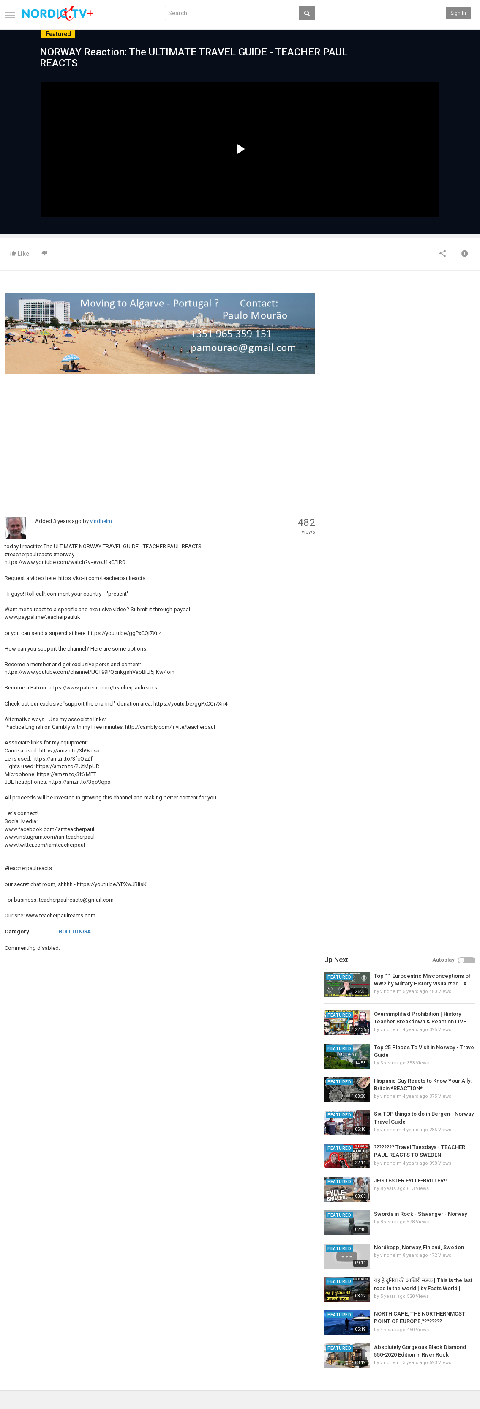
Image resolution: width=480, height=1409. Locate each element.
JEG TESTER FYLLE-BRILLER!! (410, 509)
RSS (89, 1324)
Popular (173, 1315)
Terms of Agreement (29, 1324)
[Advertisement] (160, 441)
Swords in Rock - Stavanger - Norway (420, 542)
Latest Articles (102, 1306)
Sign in (458, 13)
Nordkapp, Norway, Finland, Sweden (419, 575)
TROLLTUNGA (73, 931)
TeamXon (457, 1351)
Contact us (24, 1315)
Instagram (458, 1342)
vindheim (101, 521)
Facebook (457, 1315)
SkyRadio (457, 1306)
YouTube (456, 1333)
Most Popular (100, 1315)
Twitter (454, 1324)
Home (12, 1306)
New (170, 1306)
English (455, 1381)
